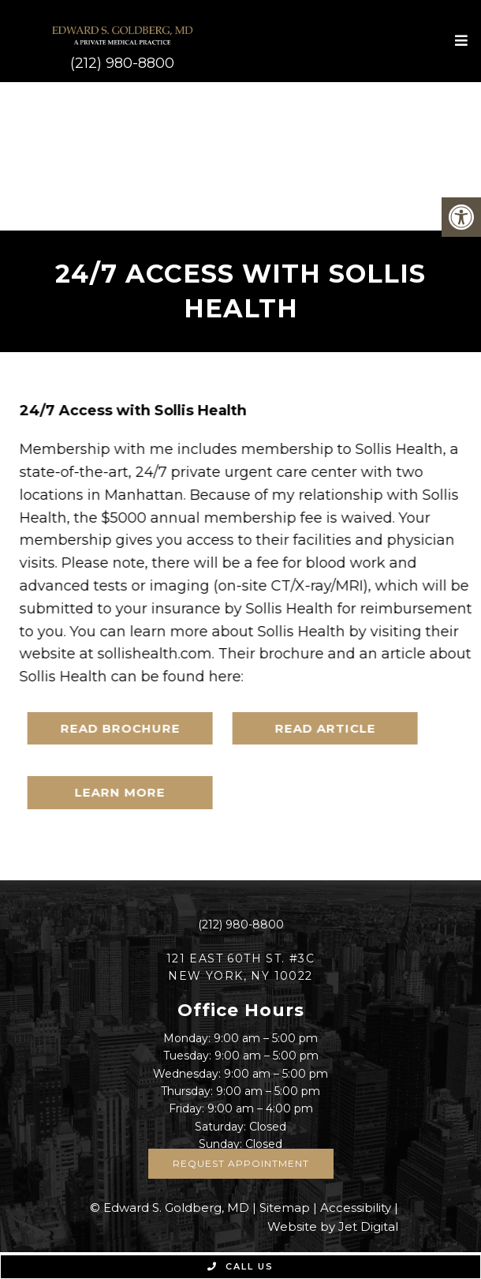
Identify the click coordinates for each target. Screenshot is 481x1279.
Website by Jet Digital (332, 1226)
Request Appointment (241, 1163)
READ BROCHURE (130, 728)
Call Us (240, 1266)
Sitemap (284, 1207)
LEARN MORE (130, 792)
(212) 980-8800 (122, 63)
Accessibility (355, 1207)
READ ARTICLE (335, 728)
